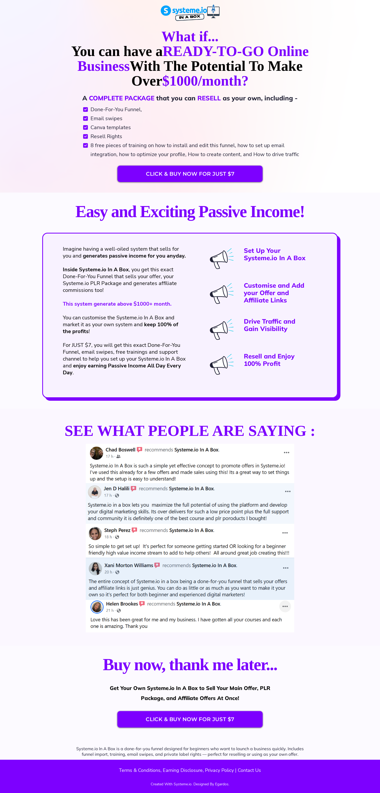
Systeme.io (87, 748)
